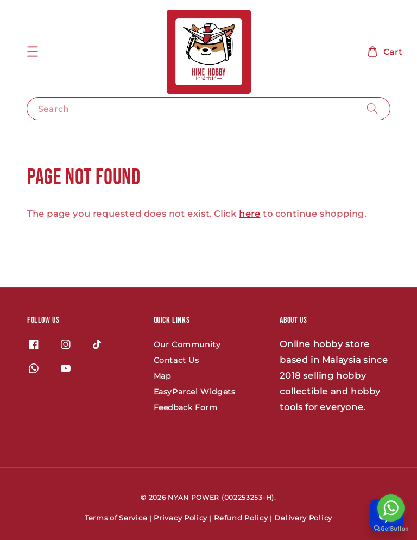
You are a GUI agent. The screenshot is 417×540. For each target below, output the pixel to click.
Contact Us (176, 360)
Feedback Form (186, 407)
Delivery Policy (303, 517)
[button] (33, 52)
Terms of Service (116, 517)
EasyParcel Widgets (195, 392)
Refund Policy (241, 517)
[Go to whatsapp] (391, 508)
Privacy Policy (180, 517)
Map (162, 376)
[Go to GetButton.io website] (391, 528)
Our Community (187, 344)
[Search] (372, 108)
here (249, 214)
